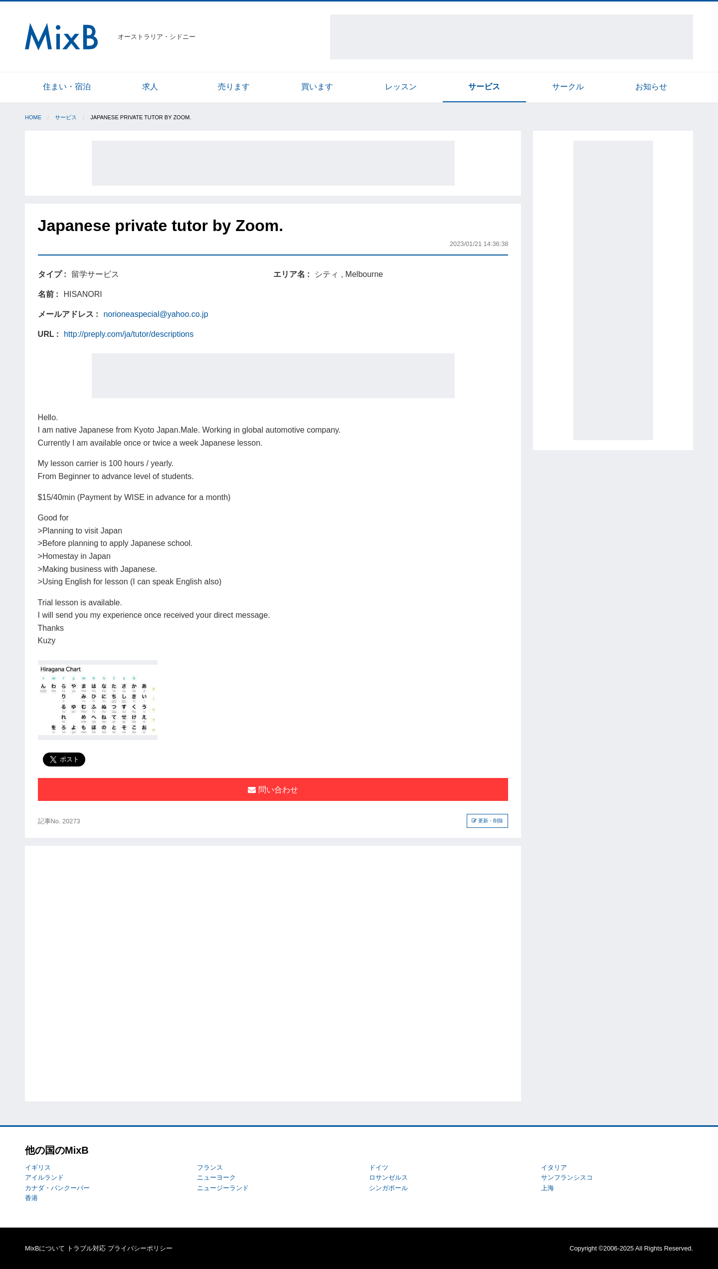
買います (317, 86)
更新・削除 (487, 820)
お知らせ (651, 86)
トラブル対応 (86, 1248)
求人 (150, 86)
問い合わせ (273, 789)
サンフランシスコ (567, 1177)
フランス (210, 1167)
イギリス (38, 1167)
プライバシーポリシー (140, 1248)
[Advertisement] (511, 36)
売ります (234, 86)
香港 (31, 1198)
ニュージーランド (223, 1188)
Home (33, 117)
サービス (484, 86)
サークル (568, 86)
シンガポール (388, 1188)
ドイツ (378, 1167)
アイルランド (44, 1177)
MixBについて (45, 1248)
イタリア (554, 1167)
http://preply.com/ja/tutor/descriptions (128, 334)
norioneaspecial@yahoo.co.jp (155, 314)
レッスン (401, 86)
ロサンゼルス (388, 1177)
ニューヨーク (216, 1177)
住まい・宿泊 (67, 86)
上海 (547, 1188)
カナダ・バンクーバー (57, 1188)
